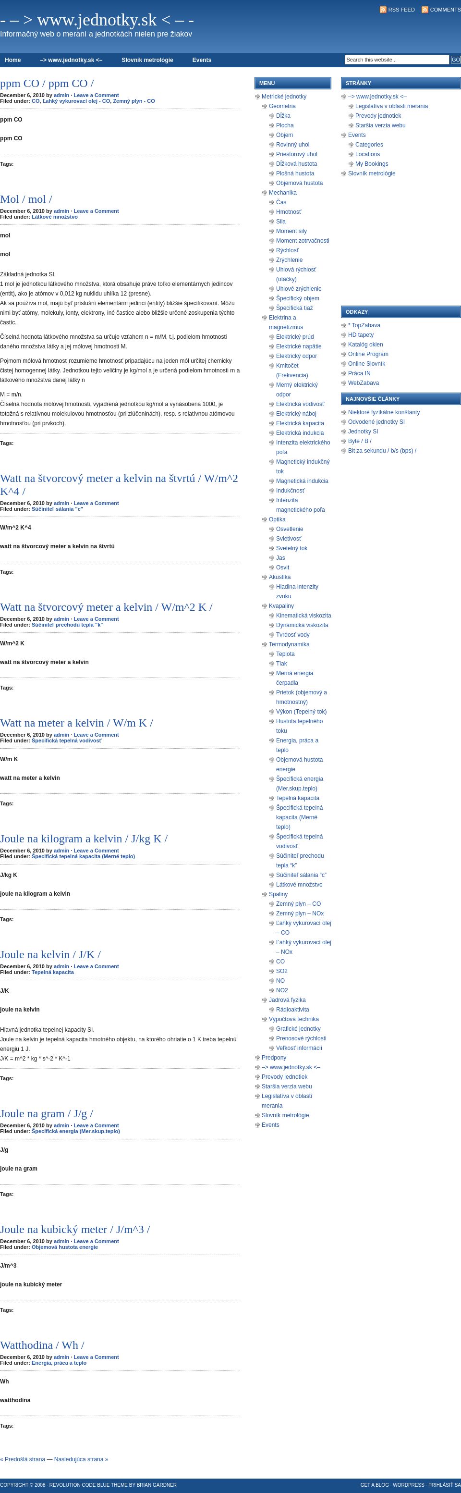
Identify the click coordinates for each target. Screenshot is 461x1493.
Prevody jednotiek (284, 1076)
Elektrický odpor (296, 356)
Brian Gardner (157, 1485)
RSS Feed (401, 9)
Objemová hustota (299, 183)
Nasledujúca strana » (81, 1459)
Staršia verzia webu (287, 1086)
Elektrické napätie (299, 346)
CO (36, 101)
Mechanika (283, 192)
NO (280, 980)
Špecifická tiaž (294, 308)
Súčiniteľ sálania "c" (57, 509)
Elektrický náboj (296, 413)
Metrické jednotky (284, 96)
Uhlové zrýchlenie (299, 288)
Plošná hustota (295, 173)
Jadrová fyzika (287, 1000)
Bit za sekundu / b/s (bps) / (382, 450)
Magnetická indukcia (302, 481)
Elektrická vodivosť (300, 404)
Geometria (282, 106)
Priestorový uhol (296, 154)
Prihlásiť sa (444, 1485)
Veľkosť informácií (299, 1048)
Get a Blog (375, 1485)
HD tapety (361, 335)
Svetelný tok (291, 548)
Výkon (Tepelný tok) (301, 711)
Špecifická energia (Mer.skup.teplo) (76, 1131)
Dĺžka (283, 115)
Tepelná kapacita (53, 972)
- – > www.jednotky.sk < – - (97, 19)
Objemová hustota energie (65, 1247)
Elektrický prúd (295, 336)
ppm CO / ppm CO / (47, 83)
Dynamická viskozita (302, 625)
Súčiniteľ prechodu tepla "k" (67, 625)
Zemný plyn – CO (298, 904)
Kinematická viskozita (303, 615)
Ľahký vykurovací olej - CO (76, 101)
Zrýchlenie (289, 260)
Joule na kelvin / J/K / (50, 954)
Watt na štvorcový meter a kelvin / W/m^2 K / (106, 607)
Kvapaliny (281, 606)
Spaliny (278, 894)
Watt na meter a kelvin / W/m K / (76, 722)
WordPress (409, 1485)
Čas (281, 202)
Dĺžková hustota (296, 163)
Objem (284, 135)
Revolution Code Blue (79, 1485)
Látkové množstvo (55, 217)
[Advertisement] (348, 31)
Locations (367, 154)
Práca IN (359, 373)
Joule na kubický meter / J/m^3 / (75, 1229)
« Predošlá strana (22, 1459)
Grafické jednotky (298, 1028)
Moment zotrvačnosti (302, 240)
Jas (280, 558)
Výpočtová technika (294, 1019)
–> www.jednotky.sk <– (71, 60)
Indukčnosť (290, 490)
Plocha (285, 125)
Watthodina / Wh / (42, 1345)
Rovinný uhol (292, 144)
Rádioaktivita (292, 1009)
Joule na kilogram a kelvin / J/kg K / (84, 838)
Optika (277, 519)
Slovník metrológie (147, 60)
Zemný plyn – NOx (300, 913)
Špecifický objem (297, 298)
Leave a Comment (96, 95)
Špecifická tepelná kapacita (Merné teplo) (83, 856)
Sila (281, 221)
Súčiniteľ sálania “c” (301, 875)
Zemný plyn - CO (134, 101)
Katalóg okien (365, 344)
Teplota (285, 654)
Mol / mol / (26, 199)
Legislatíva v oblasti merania (391, 106)
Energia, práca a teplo (59, 1363)
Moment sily (291, 231)
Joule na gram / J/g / (46, 1113)
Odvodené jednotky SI (376, 422)
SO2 (282, 971)
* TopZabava (364, 325)
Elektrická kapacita (300, 423)
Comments (445, 9)
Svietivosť (289, 538)
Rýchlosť (287, 250)
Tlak (281, 663)
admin (61, 95)
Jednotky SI (363, 431)
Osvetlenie (289, 529)
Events (202, 60)
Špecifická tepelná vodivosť (67, 740)
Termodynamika (289, 644)
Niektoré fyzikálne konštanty (384, 412)
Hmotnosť (289, 212)
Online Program (368, 354)
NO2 (282, 990)
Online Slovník (366, 363)
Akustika (280, 577)
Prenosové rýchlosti (301, 1038)
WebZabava (363, 383)
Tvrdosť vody (293, 634)
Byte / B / (360, 441)
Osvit (282, 567)
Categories (369, 144)
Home (13, 60)
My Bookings (371, 163)
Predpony (274, 1057)
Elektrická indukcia (300, 433)
